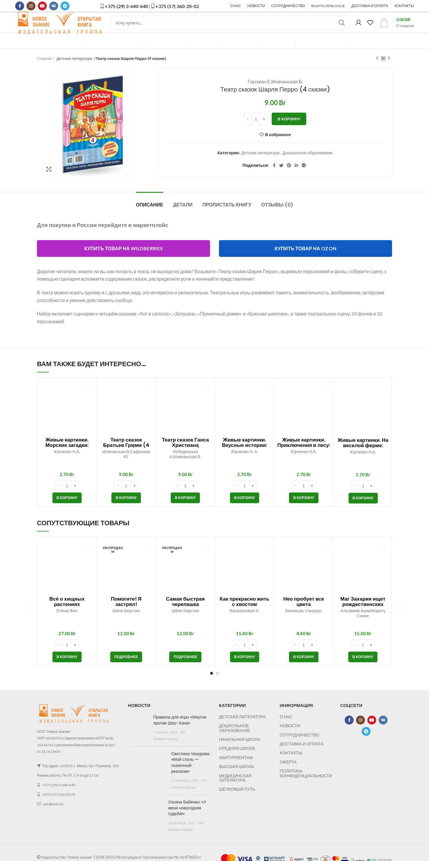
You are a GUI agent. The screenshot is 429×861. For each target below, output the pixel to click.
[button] (67, 508)
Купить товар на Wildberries (123, 259)
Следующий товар (389, 69)
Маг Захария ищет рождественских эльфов (363, 615)
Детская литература (74, 69)
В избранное (278, 146)
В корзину (289, 130)
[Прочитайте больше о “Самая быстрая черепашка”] (185, 668)
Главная (44, 69)
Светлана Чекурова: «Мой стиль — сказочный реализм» (190, 773)
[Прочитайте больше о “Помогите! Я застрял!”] (126, 668)
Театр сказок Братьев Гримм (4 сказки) (126, 456)
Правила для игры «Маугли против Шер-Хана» (179, 731)
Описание (149, 215)
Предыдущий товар (377, 69)
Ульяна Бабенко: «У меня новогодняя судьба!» (187, 819)
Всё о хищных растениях (67, 612)
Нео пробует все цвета (303, 612)
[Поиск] (230, 28)
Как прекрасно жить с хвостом (244, 612)
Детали (182, 215)
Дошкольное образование (307, 163)
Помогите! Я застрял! (126, 612)
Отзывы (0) (277, 215)
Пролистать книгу (226, 215)
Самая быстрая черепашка (185, 612)
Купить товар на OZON (305, 259)
